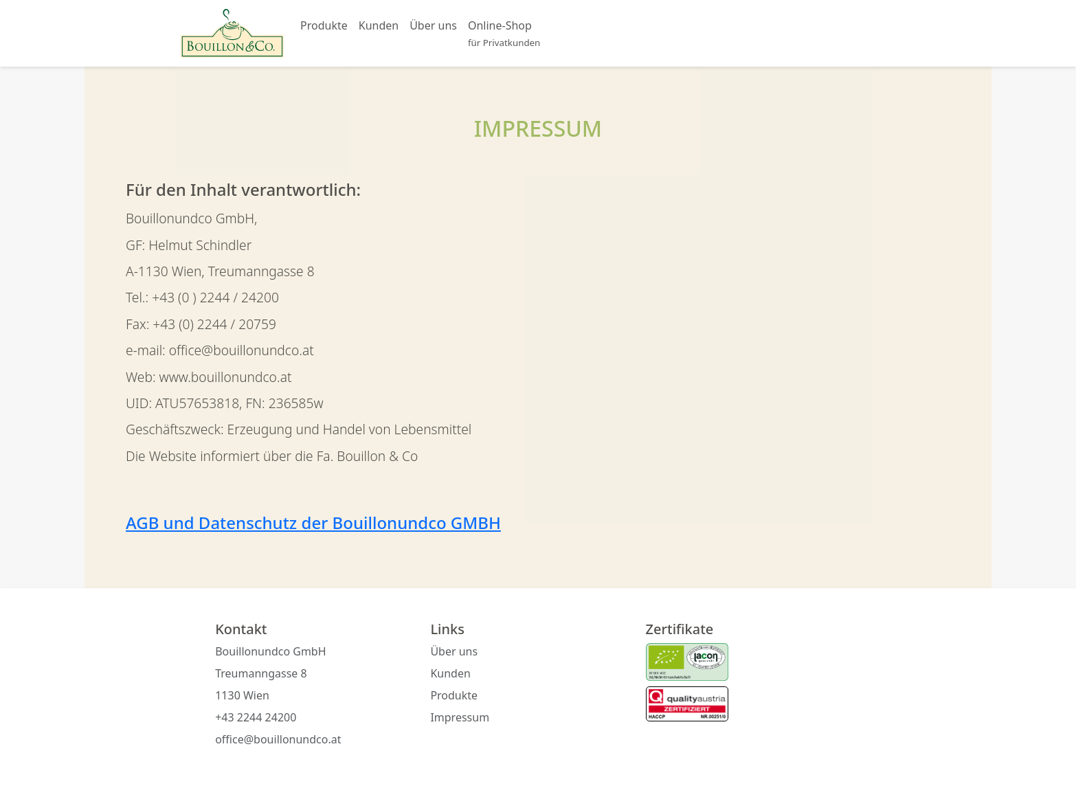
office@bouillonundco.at (278, 739)
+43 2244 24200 (255, 717)
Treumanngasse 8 (261, 673)
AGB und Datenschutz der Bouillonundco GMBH (313, 522)
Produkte (324, 25)
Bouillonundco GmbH (270, 651)
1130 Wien (242, 695)
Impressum (459, 717)
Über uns (433, 25)
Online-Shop (504, 33)
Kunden (379, 25)
